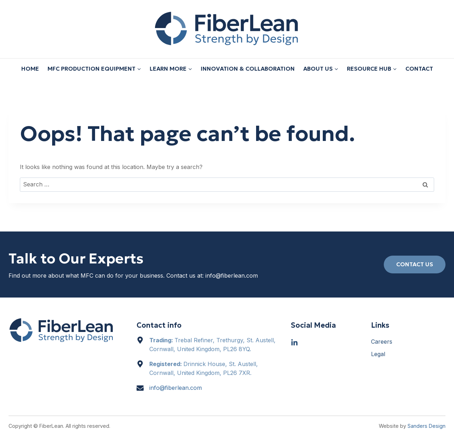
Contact (419, 68)
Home (30, 68)
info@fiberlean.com (231, 275)
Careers (381, 341)
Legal (378, 354)
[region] (227, 426)
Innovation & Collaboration (248, 68)
